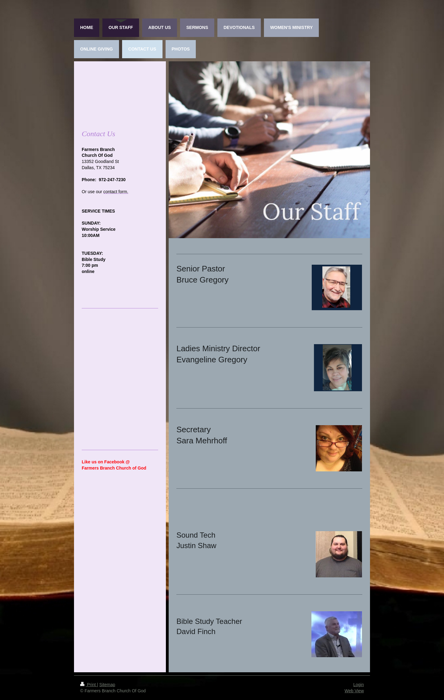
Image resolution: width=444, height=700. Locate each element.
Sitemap (107, 684)
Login (358, 684)
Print (88, 684)
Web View (354, 690)
